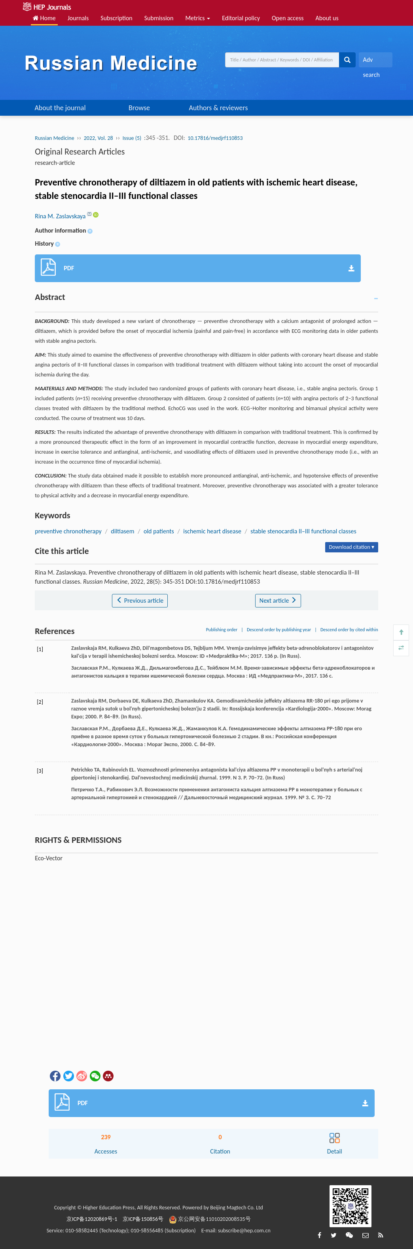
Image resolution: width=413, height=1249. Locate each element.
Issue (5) (132, 138)
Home (44, 18)
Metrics (197, 18)
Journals (78, 18)
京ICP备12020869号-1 (91, 1219)
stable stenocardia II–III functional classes (303, 531)
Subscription (116, 18)
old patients (159, 531)
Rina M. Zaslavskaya (61, 216)
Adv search (371, 61)
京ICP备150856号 (143, 1219)
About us (327, 18)
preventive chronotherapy (68, 531)
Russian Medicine (54, 138)
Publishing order (222, 629)
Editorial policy (241, 18)
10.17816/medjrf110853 (215, 138)
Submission (159, 18)
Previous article (139, 600)
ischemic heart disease (212, 531)
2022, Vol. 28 (98, 138)
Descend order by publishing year (279, 629)
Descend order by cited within (349, 629)
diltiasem (122, 531)
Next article (278, 600)
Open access (288, 18)
